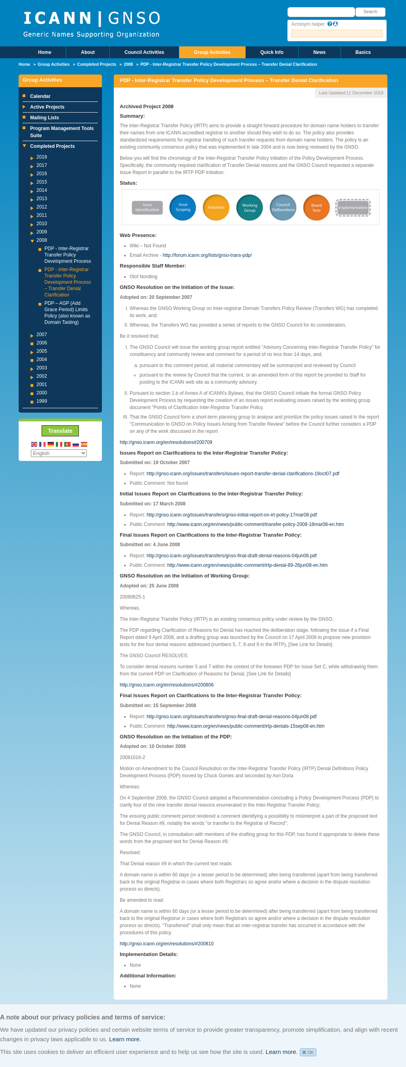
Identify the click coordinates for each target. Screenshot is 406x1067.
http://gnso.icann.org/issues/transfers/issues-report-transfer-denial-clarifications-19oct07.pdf (243, 473)
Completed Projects (97, 64)
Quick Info (272, 52)
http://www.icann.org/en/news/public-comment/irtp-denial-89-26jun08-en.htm (247, 565)
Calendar (40, 96)
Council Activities (144, 52)
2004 (41, 359)
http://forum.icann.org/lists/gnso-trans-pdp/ (207, 255)
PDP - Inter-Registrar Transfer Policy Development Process (67, 255)
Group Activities (212, 52)
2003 (41, 368)
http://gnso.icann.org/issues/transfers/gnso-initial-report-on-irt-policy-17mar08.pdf (232, 515)
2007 (41, 334)
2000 (41, 393)
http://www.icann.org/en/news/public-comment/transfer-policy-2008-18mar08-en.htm (255, 524)
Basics (363, 52)
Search (370, 11)
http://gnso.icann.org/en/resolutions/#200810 (167, 944)
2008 (128, 64)
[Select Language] (59, 453)
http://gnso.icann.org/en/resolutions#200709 (166, 442)
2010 (41, 223)
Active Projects (47, 107)
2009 (41, 232)
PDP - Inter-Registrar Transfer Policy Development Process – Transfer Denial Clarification (67, 282)
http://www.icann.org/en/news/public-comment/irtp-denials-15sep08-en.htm (246, 726)
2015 (41, 182)
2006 (41, 343)
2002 (41, 376)
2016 (41, 173)
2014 (41, 190)
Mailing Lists (44, 117)
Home (44, 52)
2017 (41, 165)
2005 (41, 351)
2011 (41, 215)
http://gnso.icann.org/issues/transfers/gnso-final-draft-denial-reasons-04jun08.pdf (232, 555)
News (319, 52)
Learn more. (125, 1039)
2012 (41, 207)
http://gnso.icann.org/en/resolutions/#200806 (167, 685)
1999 (41, 401)
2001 (41, 384)
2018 (41, 157)
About (88, 52)
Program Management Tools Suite (62, 132)
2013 (41, 198)
